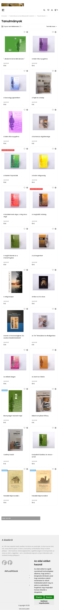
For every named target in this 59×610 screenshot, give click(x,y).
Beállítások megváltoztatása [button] (44, 602)
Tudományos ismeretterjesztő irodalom (21, 16)
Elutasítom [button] (49, 597)
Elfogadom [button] (39, 597)
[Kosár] (57, 10)
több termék (6, 518)
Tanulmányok (41, 16)
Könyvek (4, 16)
